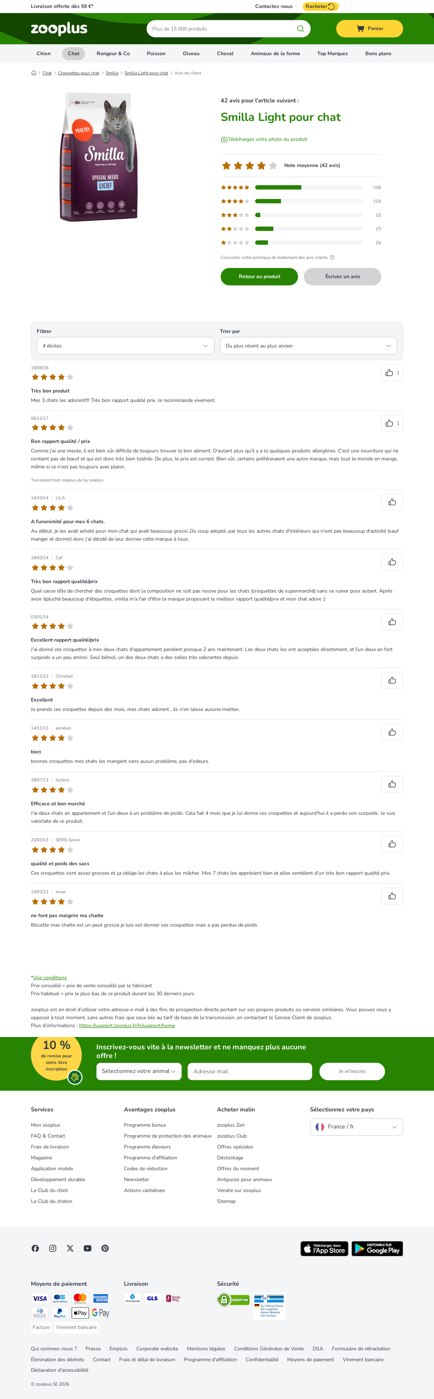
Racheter (321, 6)
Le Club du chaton (51, 1201)
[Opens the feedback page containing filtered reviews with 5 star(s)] (301, 187)
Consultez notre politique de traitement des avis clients (279, 257)
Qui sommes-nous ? (54, 1348)
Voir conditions (50, 977)
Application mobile (52, 1168)
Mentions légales (206, 1348)
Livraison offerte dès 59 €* (62, 6)
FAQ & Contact (48, 1135)
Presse (93, 1348)
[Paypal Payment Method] (60, 1314)
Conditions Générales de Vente (269, 1348)
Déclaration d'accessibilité (59, 1370)
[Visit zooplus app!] (324, 1254)
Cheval (225, 53)
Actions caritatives (144, 1190)
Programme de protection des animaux (168, 1135)
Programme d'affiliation (150, 1157)
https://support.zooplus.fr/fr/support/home (127, 1025)
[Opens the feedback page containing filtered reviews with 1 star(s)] (301, 242)
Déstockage (230, 1157)
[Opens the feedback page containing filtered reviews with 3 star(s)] (301, 215)
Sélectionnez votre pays (342, 1110)
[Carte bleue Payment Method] (60, 1300)
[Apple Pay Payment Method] (80, 1314)
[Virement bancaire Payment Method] (76, 1327)
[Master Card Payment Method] (80, 1300)
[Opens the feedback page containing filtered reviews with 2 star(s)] (301, 228)
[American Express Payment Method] (100, 1300)
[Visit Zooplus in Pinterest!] (105, 1248)
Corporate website (157, 1348)
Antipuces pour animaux (244, 1179)
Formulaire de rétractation (361, 1348)
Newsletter (136, 1179)
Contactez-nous (274, 6)
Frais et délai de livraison (147, 1359)
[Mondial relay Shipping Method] (173, 1300)
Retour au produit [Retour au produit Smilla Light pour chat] (259, 276)
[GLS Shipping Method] (153, 1300)
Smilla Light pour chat (146, 73)
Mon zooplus (45, 1125)
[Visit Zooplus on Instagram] (52, 1248)
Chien (44, 53)
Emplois (118, 1348)
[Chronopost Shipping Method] (132, 1300)
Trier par (230, 331)
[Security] (233, 1301)
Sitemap (226, 1201)
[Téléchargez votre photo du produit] (264, 139)
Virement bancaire (363, 1359)
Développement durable (58, 1179)
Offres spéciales (235, 1146)
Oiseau (191, 53)
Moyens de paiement (310, 1359)
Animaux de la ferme (275, 53)
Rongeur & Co (113, 53)
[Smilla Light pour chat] (100, 157)
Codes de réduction (146, 1168)
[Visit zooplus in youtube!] (87, 1248)
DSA (318, 1348)
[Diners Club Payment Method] (39, 1314)
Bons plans (378, 53)
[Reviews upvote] (392, 373)
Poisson (156, 53)
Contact (101, 1359)
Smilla (112, 73)
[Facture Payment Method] (41, 1327)
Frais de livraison (50, 1146)
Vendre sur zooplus (239, 1190)
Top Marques (332, 53)
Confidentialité (262, 1359)
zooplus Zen (231, 1125)
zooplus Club (232, 1135)
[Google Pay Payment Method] (100, 1314)
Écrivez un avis (342, 276)
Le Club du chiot (49, 1190)
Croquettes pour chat (78, 73)
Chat (73, 53)
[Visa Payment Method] (39, 1300)
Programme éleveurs (147, 1146)
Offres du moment (238, 1168)
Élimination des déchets (57, 1359)
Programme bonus (145, 1125)
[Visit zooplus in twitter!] (70, 1248)
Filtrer (44, 331)
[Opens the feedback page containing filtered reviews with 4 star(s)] (301, 201)
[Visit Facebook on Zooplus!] (35, 1248)
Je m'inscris (352, 1071)
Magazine (41, 1157)
